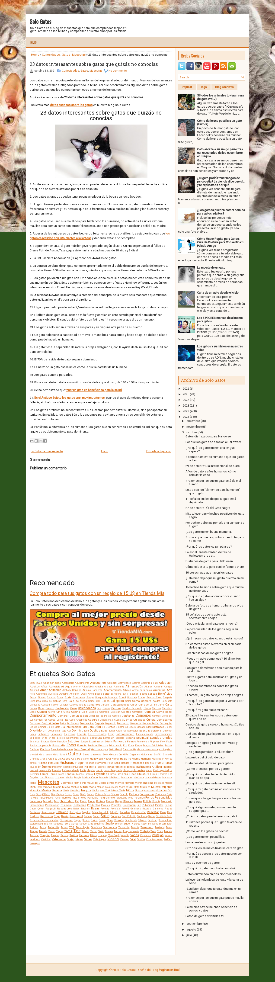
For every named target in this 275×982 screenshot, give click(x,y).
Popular (187, 87)
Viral (133, 839)
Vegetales (145, 835)
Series (94, 820)
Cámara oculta (150, 701)
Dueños (95, 730)
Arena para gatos (142, 690)
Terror (169, 827)
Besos (33, 697)
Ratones (85, 808)
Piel (77, 801)
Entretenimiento (144, 734)
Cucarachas (106, 719)
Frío (125, 745)
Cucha (117, 719)
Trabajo (145, 831)
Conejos (116, 715)
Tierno (51, 831)
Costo (72, 719)
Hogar (79, 762)
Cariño (153, 704)
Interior (167, 766)
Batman (134, 693)
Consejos (143, 715)
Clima (66, 711)
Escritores (72, 737)
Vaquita (125, 835)
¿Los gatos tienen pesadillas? (205, 836)
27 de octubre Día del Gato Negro (207, 508)
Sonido (83, 823)
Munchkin (35, 790)
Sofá (46, 823)
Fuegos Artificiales (153, 745)
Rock (169, 812)
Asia (32, 693)
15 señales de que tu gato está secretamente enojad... (206, 616)
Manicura (139, 777)
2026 (186, 388)
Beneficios (165, 693)
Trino (160, 831)
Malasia (103, 777)
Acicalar (112, 682)
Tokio (101, 831)
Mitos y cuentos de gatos (202, 862)
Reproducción (138, 812)
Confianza (128, 715)
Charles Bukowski (132, 708)
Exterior (109, 741)
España (130, 737)
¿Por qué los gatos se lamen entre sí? (210, 783)
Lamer (44, 774)
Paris (169, 794)
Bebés (143, 693)
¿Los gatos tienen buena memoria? (209, 531)
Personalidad (163, 797)
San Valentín (129, 816)
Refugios (75, 812)
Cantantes (93, 704)
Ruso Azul (76, 816)
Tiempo (34, 831)
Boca (60, 697)
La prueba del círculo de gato (205, 757)
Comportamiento (43, 715)
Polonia (156, 801)
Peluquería (121, 797)
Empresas (69, 734)
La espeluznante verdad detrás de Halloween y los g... (208, 553)
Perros (149, 797)
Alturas (148, 686)
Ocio (169, 790)
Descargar (136, 723)
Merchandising (144, 782)
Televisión (96, 827)
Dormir (76, 730)
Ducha (85, 730)
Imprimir (57, 766)
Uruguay (102, 835)
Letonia (89, 774)
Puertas (159, 805)
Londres (162, 774)
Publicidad (148, 805)
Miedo (66, 787)
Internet (34, 770)
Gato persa (45, 754)
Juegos (128, 770)
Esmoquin (108, 737)
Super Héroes (132, 823)
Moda (92, 787)
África (44, 686)
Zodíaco (168, 839)
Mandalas (126, 777)
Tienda (43, 831)
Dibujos (100, 726)
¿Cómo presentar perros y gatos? (207, 768)
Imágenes (44, 766)
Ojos (39, 794)
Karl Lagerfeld (161, 770)
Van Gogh (114, 835)
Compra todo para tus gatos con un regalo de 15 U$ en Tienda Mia (97, 593)
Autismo (63, 693)
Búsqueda (35, 701)
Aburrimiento (82, 682)
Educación (132, 730)
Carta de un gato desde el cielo (218, 292)
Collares (93, 711)
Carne (161, 704)
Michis (57, 787)
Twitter (74, 835)
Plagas (118, 801)
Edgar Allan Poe (117, 730)
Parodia (34, 797)
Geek (105, 754)
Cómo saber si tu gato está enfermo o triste (214, 566)
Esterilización (58, 741)
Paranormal (147, 794)
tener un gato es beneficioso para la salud (94, 390)
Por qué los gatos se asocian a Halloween (213, 442)
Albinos (108, 686)
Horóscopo (137, 762)
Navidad (75, 790)
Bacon (98, 693)
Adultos (35, 686)
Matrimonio (80, 782)
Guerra (66, 758)
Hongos (125, 762)
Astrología (41, 693)
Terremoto (147, 827)
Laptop (53, 774)
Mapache (167, 777)
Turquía (45, 835)
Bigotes (42, 697)
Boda (68, 697)
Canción (64, 704)
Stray (90, 823)
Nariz (66, 790)
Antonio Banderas (92, 690)
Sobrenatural (165, 820)
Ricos (163, 812)
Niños (130, 790)
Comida (149, 711)
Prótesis (105, 805)
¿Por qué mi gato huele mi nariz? (207, 710)
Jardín (99, 770)
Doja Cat (66, 730)
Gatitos (45, 749)
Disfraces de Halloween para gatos (209, 763)
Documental (54, 730)
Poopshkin (166, 801)
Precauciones (37, 805)
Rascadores (64, 808)
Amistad (34, 690)
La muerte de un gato (211, 267)
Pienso (83, 801)
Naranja (57, 790)
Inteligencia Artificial (149, 766)
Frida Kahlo (115, 745)
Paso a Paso (53, 797)
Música (46, 790)
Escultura (96, 737)
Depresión (110, 723)
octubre (191, 432)
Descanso (123, 723)
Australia (53, 693)
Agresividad (56, 686)
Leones (80, 774)
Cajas (91, 701)
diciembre (193, 421)
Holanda (89, 762)
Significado (131, 820)
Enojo (111, 734)
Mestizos (159, 782)
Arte (169, 690)
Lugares (59, 777)
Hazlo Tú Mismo (130, 758)
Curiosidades (51, 54)
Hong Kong (113, 762)
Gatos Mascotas (92, 754)
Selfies (86, 820)
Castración (62, 708)
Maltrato (114, 777)
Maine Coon (90, 777)
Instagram (113, 766)
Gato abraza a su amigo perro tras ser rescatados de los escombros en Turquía (220, 153)
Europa (84, 741)
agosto (191, 929)
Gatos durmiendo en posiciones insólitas (213, 874)
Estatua (45, 741)
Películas (92, 797)
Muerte (155, 787)
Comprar (63, 715)
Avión (91, 693)
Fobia (169, 741)
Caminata (167, 701)
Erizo (44, 737)
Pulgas (168, 805)
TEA (71, 827)
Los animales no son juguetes (205, 842)
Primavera (66, 805)
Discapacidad (144, 726)
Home (35, 54)
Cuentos (127, 719)
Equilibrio (35, 737)
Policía (147, 801)
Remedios (125, 812)
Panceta (124, 794)
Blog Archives (224, 87)
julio (189, 935)
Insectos (101, 766)
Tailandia (53, 827)
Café (64, 701)
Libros (112, 774)
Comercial (137, 711)
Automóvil (75, 693)
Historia (53, 762)
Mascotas (79, 54)
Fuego (138, 745)
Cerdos (106, 708)
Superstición (165, 823)
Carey (134, 704)
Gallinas (34, 749)
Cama (136, 701)
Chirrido (156, 708)
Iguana (33, 766)
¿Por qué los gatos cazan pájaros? (208, 546)
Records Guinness (152, 808)
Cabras (57, 701)
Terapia (135, 827)
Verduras (35, 839)
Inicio (33, 42)
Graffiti (157, 754)
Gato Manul (115, 749)
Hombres (100, 762)
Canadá (45, 704)
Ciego (33, 711)
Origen (68, 794)
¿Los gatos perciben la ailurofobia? (209, 752)
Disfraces (158, 726)
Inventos (56, 770)
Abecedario (68, 682)
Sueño (109, 823)
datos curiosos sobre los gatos (71, 105)
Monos (100, 787)
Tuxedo (64, 835)
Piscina (110, 801)
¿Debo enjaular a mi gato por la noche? (211, 623)
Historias (67, 763)
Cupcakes (35, 723)
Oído (32, 794)
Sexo (110, 820)
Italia (83, 770)
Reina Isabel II (100, 812)
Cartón (33, 708)
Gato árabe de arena (62, 749)
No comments (118, 70)
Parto (42, 797)
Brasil (122, 697)
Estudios (74, 741)
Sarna (151, 816)
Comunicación (79, 715)
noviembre (193, 426)
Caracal (105, 704)
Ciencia (42, 711)
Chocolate (167, 708)
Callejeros (117, 701)
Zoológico (35, 843)
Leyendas (100, 774)
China (147, 708)
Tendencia (123, 827)
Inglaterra (90, 766)
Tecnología (83, 827)
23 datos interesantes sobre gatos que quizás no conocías (94, 64)
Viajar (70, 839)
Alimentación (134, 686)
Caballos (47, 701)
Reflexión (62, 812)
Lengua (70, 774)
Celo (99, 708)
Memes (119, 782)
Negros (86, 790)
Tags (204, 87)
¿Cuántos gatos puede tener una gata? (211, 816)
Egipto (143, 730)
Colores (126, 711)
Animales (55, 690)
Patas (75, 797)
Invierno (66, 770)
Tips (77, 831)
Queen (40, 808)
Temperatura (110, 827)
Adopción (165, 682)
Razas (95, 808)
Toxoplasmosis (131, 831)
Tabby (43, 827)
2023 (32, 682)
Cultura (151, 719)
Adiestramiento (149, 682)
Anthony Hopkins (72, 690)
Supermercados (149, 823)
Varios (134, 835)
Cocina (75, 711)
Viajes (79, 839)
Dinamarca (122, 726)
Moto (136, 787)
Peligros (104, 797)
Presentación (52, 805)
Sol (50, 823)
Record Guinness (131, 808)
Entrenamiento (125, 734)
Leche (61, 774)
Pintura (100, 801)
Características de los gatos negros (209, 653)
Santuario (142, 816)
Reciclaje (115, 808)
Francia (81, 745)
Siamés (119, 820)
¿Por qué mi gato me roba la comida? (210, 868)
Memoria (129, 782)
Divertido (36, 730)
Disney (168, 726)
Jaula (119, 770)
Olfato (46, 794)
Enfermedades (97, 734)
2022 (186, 411)
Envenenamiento (163, 734)
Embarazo (43, 734)
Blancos (51, 697)
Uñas (93, 835)
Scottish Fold (164, 816)
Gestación (115, 754)
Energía (81, 734)
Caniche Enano (77, 704)
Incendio (67, 766)
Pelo (112, 797)
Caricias (143, 704)
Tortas (118, 831)
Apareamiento (113, 690)
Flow (162, 741)
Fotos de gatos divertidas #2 (204, 916)
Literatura (143, 774)
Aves (84, 693)
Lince (132, 774)
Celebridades (87, 708)
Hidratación (157, 758)
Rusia (64, 816)
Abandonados (52, 682)
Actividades (124, 682)
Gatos (66, 54)
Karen (149, 770)
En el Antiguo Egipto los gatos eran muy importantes (69, 397)
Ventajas (157, 835)
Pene (130, 797)
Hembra (146, 758)
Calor (128, 701)
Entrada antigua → (158, 451)
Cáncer (55, 704)
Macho (69, 777)
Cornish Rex (40, 719)
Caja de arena (77, 701)
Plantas (128, 801)
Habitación (83, 758)
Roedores (34, 816)
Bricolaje (132, 697)
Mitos (84, 787)
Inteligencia (127, 766)
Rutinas (88, 816)
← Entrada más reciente (47, 451)
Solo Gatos (40, 21)
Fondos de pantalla (40, 745)
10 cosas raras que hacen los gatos (209, 572)
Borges (90, 697)
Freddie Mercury (98, 745)
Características (120, 704)
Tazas (64, 827)
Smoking (152, 820)
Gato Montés (130, 749)
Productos (93, 805)
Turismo (34, 835)
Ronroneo (46, 816)
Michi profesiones (41, 787)
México (168, 782)
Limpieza (122, 774)
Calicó (105, 701)
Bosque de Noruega (106, 697)
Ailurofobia (88, 686)
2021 (186, 416)
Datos (63, 723)
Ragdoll (51, 808)
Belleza (152, 693)
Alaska (99, 686)
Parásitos (160, 794)
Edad (104, 730)
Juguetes (139, 770)
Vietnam (124, 839)
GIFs (125, 754)
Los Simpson (47, 777)
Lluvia (153, 774)
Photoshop (67, 801)
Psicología (129, 805)
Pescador (48, 801)
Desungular (166, 723)
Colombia (104, 711)
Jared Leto (109, 770)
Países (90, 794)
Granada (167, 754)
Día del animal (38, 726)
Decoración (87, 723)
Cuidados (139, 719)
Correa (51, 719)
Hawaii (115, 758)
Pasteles (66, 797)
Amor (44, 690)
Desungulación (150, 723)
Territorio (159, 827)
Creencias (81, 719)
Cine (59, 711)
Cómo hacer (164, 711)
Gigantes (135, 754)
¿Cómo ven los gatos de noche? (207, 831)
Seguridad (66, 820)
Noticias (161, 790)
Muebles (145, 787)
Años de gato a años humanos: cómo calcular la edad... (210, 473)
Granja (44, 758)
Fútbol (168, 745)
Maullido (92, 782)
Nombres (149, 790)
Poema (138, 801)
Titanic (85, 831)
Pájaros (115, 794)
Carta (168, 704)
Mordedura (126, 787)
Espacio (119, 737)
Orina (76, 794)
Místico (75, 787)
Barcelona (116, 693)
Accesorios (98, 682)
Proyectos (116, 805)
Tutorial (55, 835)
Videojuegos (99, 839)
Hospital (149, 762)
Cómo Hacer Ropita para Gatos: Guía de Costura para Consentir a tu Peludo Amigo (220, 242)
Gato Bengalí (82, 749)
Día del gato (53, 726)
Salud (105, 816)
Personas (36, 801)
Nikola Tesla (118, 790)
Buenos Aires (154, 697)
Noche (139, 790)
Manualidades (153, 777)
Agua (68, 686)
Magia (77, 777)
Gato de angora (99, 749)
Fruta (131, 745)
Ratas (76, 808)
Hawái (107, 758)
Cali (98, 701)
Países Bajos (102, 794)
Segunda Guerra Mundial (44, 820)
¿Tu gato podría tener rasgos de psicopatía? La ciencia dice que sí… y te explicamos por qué (221, 181)
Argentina (159, 690)
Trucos (168, 831)
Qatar (33, 808)
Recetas (105, 808)
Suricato (34, 827)
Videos (113, 839)
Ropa (57, 816)
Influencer (77, 766)
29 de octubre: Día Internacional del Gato (212, 466)
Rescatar (153, 812)
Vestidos (46, 839)
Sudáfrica (99, 823)
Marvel (33, 782)
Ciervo (51, 711)
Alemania (119, 686)
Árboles (127, 690)
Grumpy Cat (54, 758)
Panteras (134, 794)
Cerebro (116, 708)
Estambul (35, 741)
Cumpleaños (164, 719)
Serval (102, 820)
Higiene (42, 762)
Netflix (95, 790)
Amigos (168, 686)
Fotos (71, 745)
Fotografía (58, 745)
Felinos (131, 741)
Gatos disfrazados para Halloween (208, 436)
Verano (168, 835)
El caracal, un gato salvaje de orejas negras (214, 695)
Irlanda (75, 770)
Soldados (58, 823)
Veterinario (59, 839)
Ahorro (76, 686)
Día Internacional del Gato (77, 726)
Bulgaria (167, 697)
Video (88, 839)
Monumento (111, 787)
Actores (136, 682)
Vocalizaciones (154, 839)
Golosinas (146, 754)
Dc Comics (73, 723)
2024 (39, 682)
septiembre (194, 923)
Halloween (96, 758)
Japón (91, 770)
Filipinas (155, 741)
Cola (84, 711)
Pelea (83, 797)
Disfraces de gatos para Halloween (209, 561)
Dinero (132, 726)
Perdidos (139, 797)
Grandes (34, 758)
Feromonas (143, 741)
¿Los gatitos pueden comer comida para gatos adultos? (221, 211)
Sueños (119, 823)
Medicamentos (106, 782)
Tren (153, 831)
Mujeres (167, 787)
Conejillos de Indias (100, 715)
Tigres (59, 831)
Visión (141, 839)
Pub (139, 805)
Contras (156, 715)
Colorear (115, 711)
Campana (35, 704)
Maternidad (67, 782)
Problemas (79, 805)
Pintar (91, 801)
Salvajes (116, 816)
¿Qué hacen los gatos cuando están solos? (214, 638)
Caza (73, 708)
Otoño (83, 794)
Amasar (158, 686)
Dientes (110, 726)
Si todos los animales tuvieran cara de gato (214, 848)
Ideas (169, 762)
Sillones (142, 820)
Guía (74, 758)
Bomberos (79, 697)
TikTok (68, 831)
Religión (114, 812)
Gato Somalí (60, 754)
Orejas (60, 794)
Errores (61, 737)
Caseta (49, 708)
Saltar (96, 816)
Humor (159, 762)
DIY (45, 730)
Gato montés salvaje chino (151, 749)
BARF (126, 693)
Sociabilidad (36, 823)
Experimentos (96, 741)
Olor (53, 794)
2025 (186, 394)
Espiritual (142, 737)
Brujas (141, 697)
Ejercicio (153, 730)
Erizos (51, 737)
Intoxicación (45, 770)
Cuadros (93, 719)
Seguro (77, 820)
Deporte (99, 723)
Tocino (93, 831)
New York (105, 790)
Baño (106, 693)
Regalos (86, 812)
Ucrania (84, 835)
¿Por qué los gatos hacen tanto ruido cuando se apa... (210, 776)
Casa (41, 708)
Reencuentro (48, 812)
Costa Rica (62, 719)
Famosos (119, 741)
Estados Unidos (161, 737)
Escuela (84, 737)
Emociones (56, 734)
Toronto (109, 831)
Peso (56, 801)
